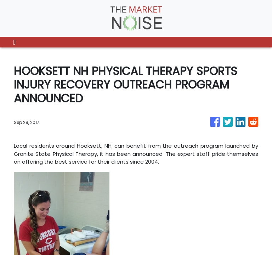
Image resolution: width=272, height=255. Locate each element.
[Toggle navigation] (14, 42)
